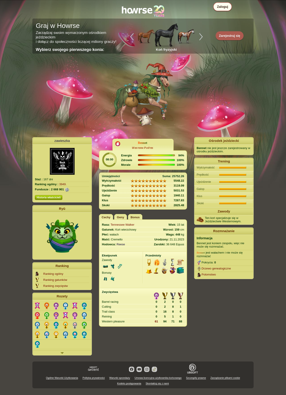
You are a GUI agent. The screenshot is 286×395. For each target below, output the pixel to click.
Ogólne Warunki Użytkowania (62, 377)
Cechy (106, 217)
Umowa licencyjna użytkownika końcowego (158, 377)
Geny (120, 217)
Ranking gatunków (55, 280)
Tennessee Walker (122, 224)
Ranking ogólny (53, 273)
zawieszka (62, 141)
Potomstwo (209, 274)
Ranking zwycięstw (55, 286)
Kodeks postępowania (129, 383)
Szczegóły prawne (196, 377)
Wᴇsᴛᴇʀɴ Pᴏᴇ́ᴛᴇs (142, 147)
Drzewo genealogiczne (216, 268)
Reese (121, 244)
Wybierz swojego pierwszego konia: (70, 49)
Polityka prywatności (93, 377)
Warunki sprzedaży (119, 377)
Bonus (135, 217)
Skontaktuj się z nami (157, 383)
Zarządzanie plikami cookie (225, 377)
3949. (63, 184)
